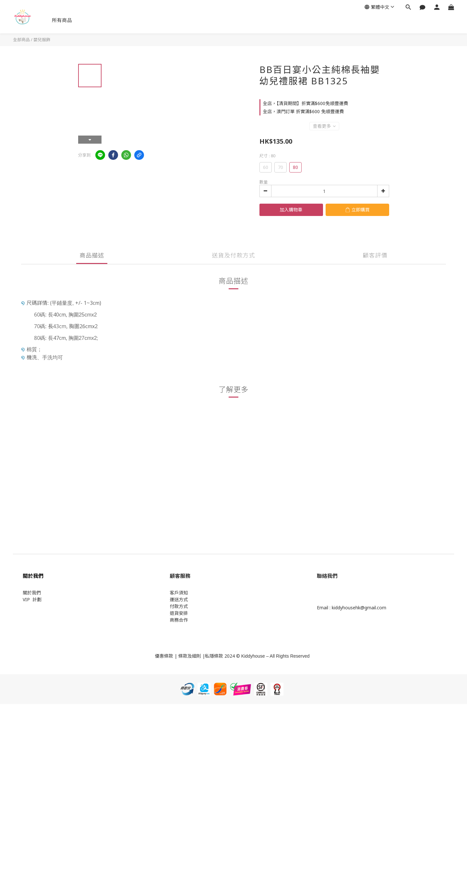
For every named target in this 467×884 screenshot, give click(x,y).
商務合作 (179, 620)
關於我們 (32, 593)
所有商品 (62, 20)
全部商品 (21, 39)
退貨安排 (179, 613)
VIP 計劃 (32, 599)
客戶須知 (179, 593)
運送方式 (179, 599)
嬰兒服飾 (41, 39)
